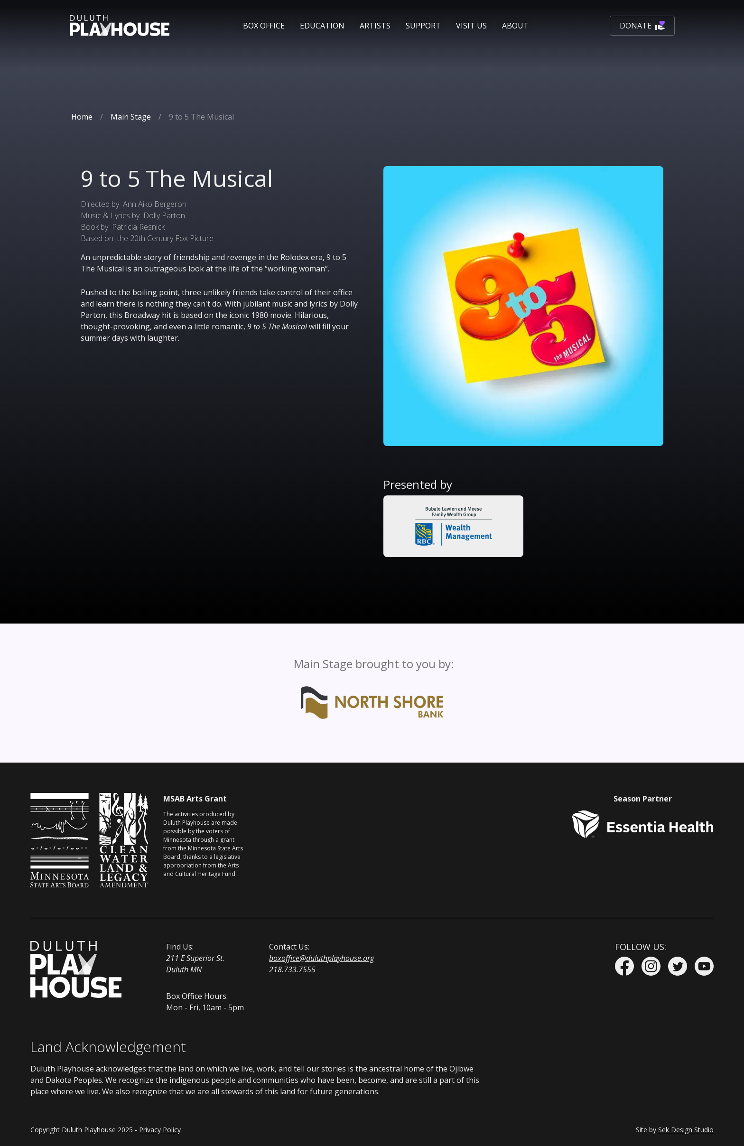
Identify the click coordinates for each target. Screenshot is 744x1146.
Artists (375, 25)
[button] (263, 25)
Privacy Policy (160, 1129)
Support (423, 25)
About (515, 25)
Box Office (264, 25)
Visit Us (471, 25)
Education (322, 25)
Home (82, 117)
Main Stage (131, 117)
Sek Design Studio (686, 1129)
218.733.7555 (292, 969)
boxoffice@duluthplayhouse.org (321, 958)
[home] (119, 25)
